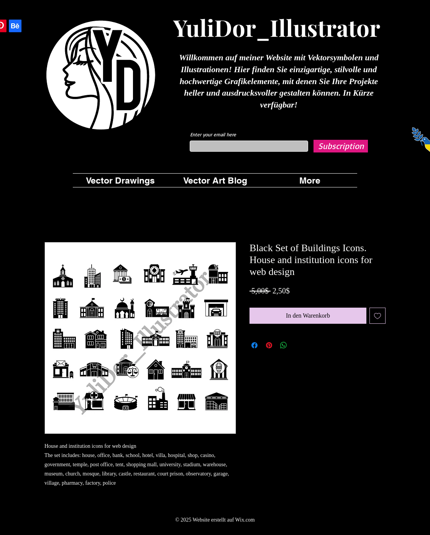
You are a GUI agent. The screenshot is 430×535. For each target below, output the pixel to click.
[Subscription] (340, 146)
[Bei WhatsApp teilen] (283, 345)
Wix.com (245, 520)
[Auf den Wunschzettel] (377, 316)
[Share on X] (298, 345)
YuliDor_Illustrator (276, 27)
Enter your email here (213, 134)
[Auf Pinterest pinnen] (269, 345)
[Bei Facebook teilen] (254, 345)
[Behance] (15, 26)
